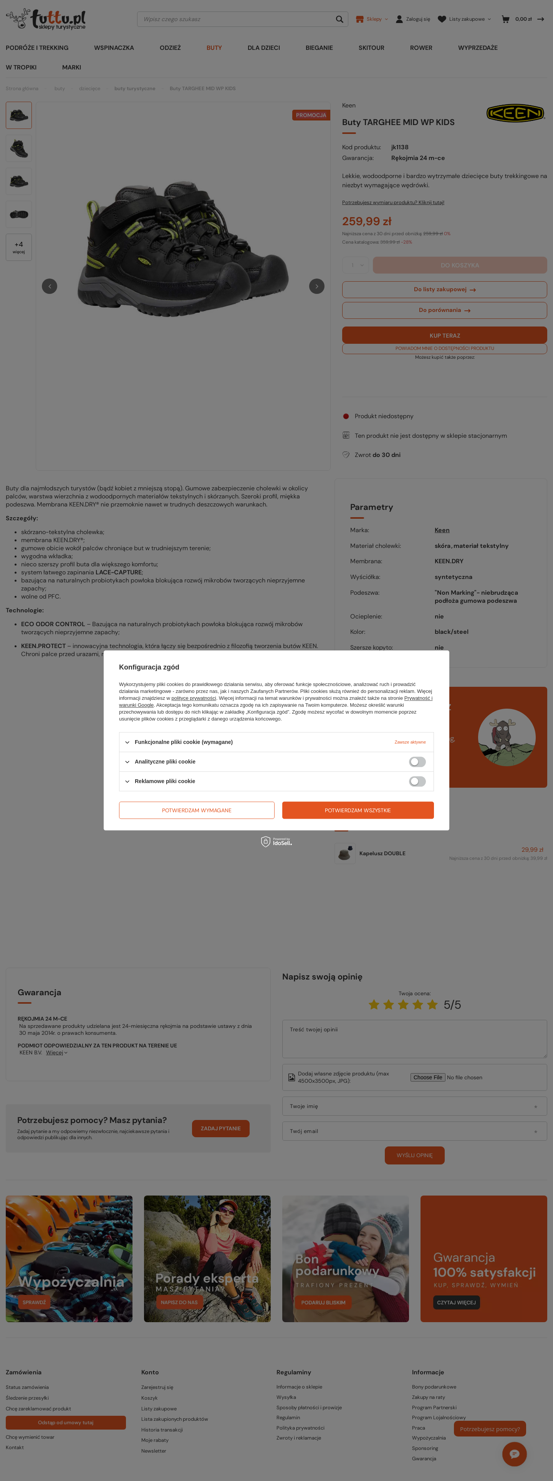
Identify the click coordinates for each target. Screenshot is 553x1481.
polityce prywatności (194, 698)
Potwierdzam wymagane (197, 810)
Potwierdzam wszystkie (358, 810)
